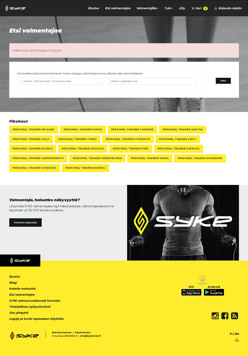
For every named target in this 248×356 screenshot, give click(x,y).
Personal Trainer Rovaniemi (200, 158)
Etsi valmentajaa (118, 8)
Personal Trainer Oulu (31, 139)
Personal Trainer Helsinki (34, 129)
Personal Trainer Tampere (132, 129)
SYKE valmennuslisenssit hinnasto (34, 301)
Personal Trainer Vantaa (183, 129)
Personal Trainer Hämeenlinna (97, 158)
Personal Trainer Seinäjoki (34, 167)
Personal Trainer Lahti (177, 139)
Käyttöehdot (82, 332)
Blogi (13, 282)
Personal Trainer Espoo (83, 129)
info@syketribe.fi (90, 335)
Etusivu (93, 8)
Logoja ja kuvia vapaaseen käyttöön (36, 319)
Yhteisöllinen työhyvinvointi (29, 307)
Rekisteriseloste (62, 332)
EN (237, 334)
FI (231, 334)
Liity (182, 8)
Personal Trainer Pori (130, 148)
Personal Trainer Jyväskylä (128, 139)
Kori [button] (199, 8)
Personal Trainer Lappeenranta (38, 158)
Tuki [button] (168, 8)
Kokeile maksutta (25, 222)
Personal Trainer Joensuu (179, 148)
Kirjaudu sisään (228, 8)
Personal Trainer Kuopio (33, 148)
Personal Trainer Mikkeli (85, 167)
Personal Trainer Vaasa (150, 158)
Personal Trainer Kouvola (83, 148)
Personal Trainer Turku (77, 139)
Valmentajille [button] (147, 8)
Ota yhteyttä (18, 313)
